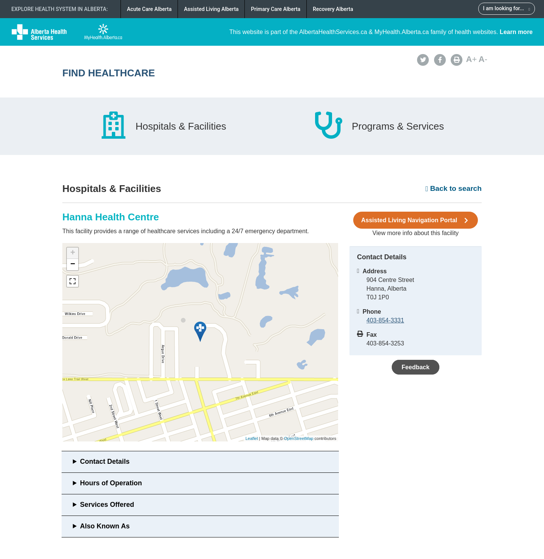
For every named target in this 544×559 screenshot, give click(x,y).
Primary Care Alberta (275, 9)
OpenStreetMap (299, 438)
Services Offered (107, 504)
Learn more (516, 32)
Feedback (416, 367)
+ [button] (72, 253)
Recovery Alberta (333, 9)
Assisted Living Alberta (211, 9)
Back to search (453, 188)
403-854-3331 (385, 320)
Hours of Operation (111, 483)
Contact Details (105, 461)
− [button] (72, 264)
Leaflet (252, 438)
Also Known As (105, 526)
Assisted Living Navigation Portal (415, 220)
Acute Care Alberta (149, 9)
